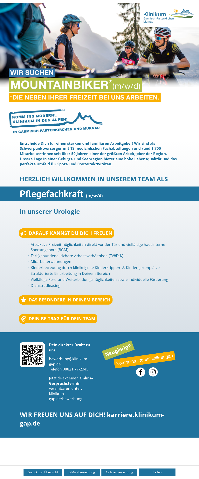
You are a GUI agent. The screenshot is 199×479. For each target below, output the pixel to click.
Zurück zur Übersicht (42, 472)
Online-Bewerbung (119, 472)
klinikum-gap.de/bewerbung (65, 397)
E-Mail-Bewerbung (82, 472)
